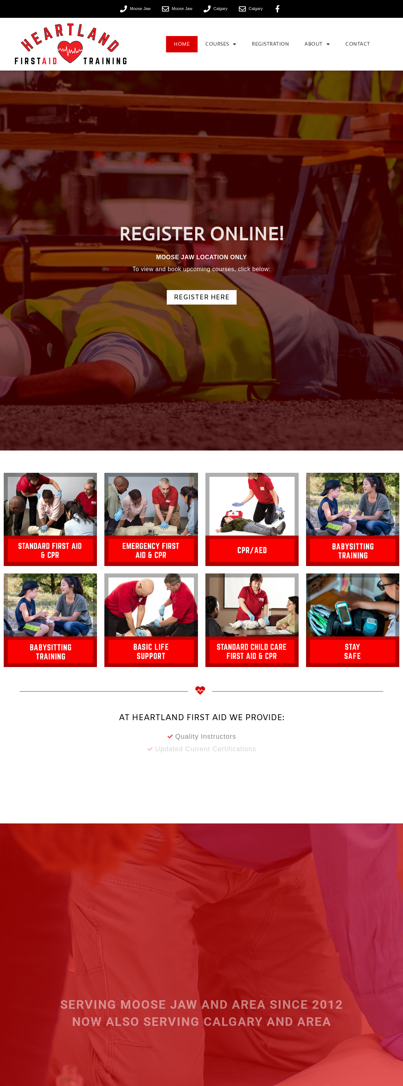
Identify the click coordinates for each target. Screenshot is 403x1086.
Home (182, 43)
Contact (357, 43)
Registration (270, 43)
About (317, 44)
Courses (220, 44)
